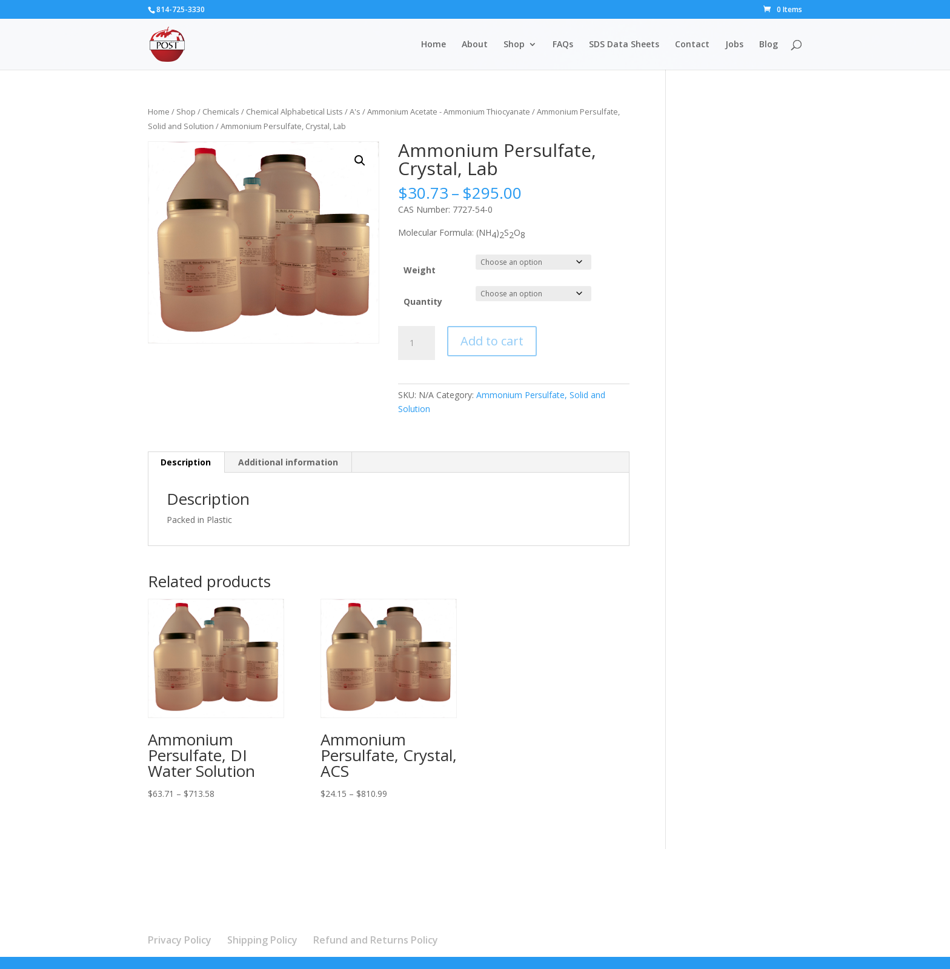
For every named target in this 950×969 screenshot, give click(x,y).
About (475, 45)
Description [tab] (186, 462)
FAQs (563, 45)
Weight (420, 270)
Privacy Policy (179, 940)
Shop (514, 45)
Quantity (423, 301)
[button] (360, 160)
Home (433, 45)
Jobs (734, 45)
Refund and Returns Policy (375, 940)
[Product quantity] (416, 343)
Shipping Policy (262, 940)
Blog (768, 45)
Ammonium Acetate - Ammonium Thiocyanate (448, 111)
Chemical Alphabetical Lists (294, 111)
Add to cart (491, 341)
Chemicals (220, 111)
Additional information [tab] (288, 462)
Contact (692, 45)
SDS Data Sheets (624, 45)
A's (355, 111)
